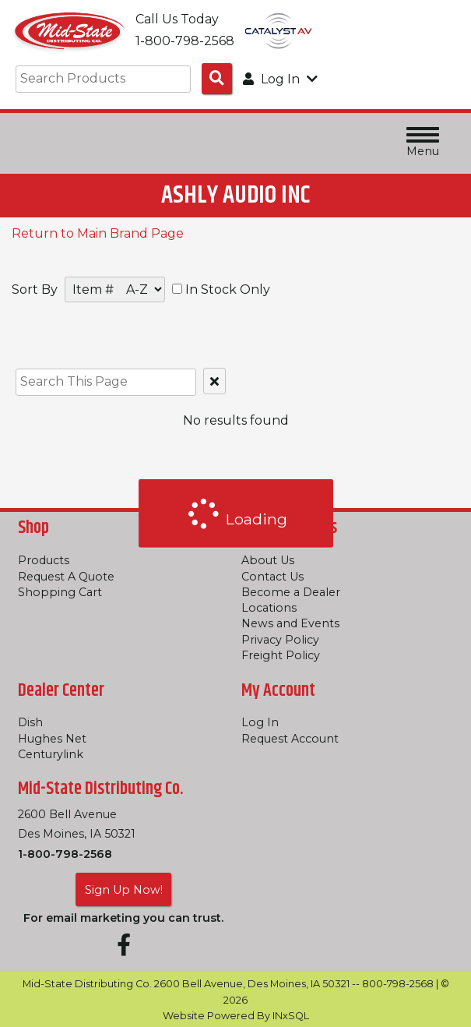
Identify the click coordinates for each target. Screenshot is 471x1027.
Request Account (290, 739)
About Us (267, 560)
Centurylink (50, 754)
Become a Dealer (290, 592)
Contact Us (272, 577)
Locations (269, 608)
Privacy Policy (280, 640)
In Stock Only (221, 289)
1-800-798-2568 (65, 854)
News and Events (290, 623)
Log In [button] (280, 79)
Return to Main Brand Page (98, 233)
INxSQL (290, 1016)
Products (43, 560)
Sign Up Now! (124, 890)
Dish (30, 722)
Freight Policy (280, 655)
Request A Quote (66, 577)
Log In (260, 722)
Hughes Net (52, 739)
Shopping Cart (60, 592)
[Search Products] (217, 78)
